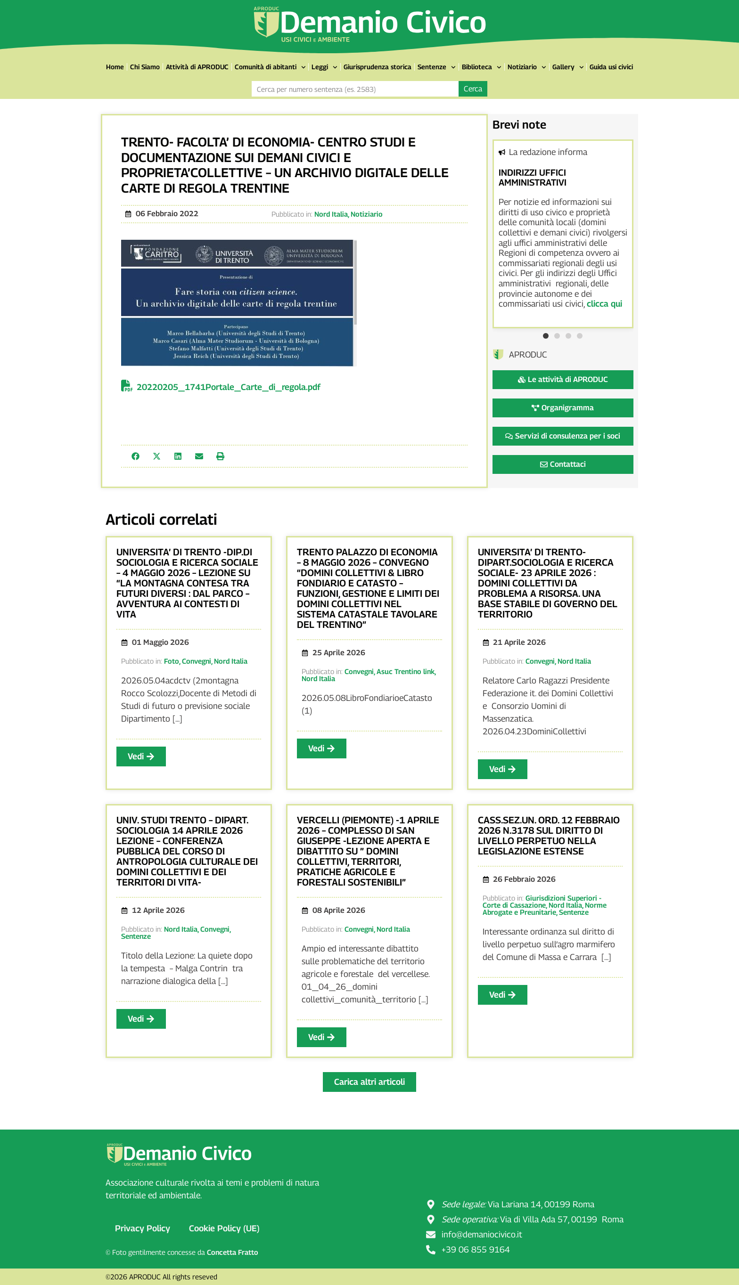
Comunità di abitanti (270, 67)
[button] (135, 456)
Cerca (473, 88)
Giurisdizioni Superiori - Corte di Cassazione (542, 901)
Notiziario (527, 67)
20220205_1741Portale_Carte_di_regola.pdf (228, 387)
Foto (171, 661)
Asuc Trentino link (406, 671)
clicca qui (604, 304)
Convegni (196, 661)
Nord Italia (331, 214)
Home (115, 67)
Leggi (324, 67)
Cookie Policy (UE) (224, 1228)
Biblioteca (481, 67)
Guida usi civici (611, 67)
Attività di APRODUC (197, 67)
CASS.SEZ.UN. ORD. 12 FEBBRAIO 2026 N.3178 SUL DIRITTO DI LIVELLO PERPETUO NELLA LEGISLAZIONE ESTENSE (549, 835)
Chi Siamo (145, 67)
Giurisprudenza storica (377, 67)
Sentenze (437, 67)
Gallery (568, 67)
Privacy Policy (142, 1228)
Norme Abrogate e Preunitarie (545, 908)
